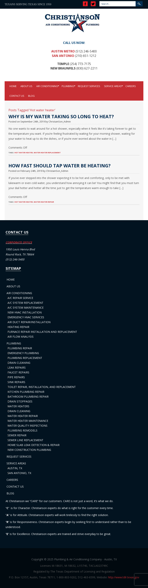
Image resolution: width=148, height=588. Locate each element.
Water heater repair (44, 202)
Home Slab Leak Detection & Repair (34, 445)
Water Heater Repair (23, 416)
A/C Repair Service (20, 298)
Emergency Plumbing (23, 353)
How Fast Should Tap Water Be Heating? (59, 165)
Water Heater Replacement (47, 152)
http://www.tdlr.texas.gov (123, 577)
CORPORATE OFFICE (19, 242)
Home (13, 86)
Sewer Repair (17, 435)
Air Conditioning (47, 86)
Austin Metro (63, 51)
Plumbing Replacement (25, 358)
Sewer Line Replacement (25, 440)
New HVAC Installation (25, 312)
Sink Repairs (16, 382)
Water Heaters (18, 406)
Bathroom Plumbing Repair (28, 396)
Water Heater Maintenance (28, 421)
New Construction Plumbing (29, 450)
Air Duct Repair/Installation (29, 322)
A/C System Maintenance (26, 307)
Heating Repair (18, 327)
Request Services (89, 86)
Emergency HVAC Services (26, 317)
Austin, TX (15, 468)
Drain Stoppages (20, 401)
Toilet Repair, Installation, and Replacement (42, 387)
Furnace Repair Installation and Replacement (42, 332)
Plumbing (68, 86)
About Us (26, 86)
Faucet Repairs (18, 372)
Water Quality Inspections (27, 425)
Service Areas (113, 86)
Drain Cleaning (19, 363)
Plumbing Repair (20, 348)
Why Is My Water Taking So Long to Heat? (61, 116)
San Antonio (63, 56)
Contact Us (16, 96)
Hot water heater (23, 152)
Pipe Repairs (16, 377)
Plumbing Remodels (22, 430)
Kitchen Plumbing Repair (26, 392)
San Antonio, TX (19, 473)
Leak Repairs (17, 367)
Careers (130, 86)
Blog (31, 96)
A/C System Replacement (25, 303)
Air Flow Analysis (21, 336)
